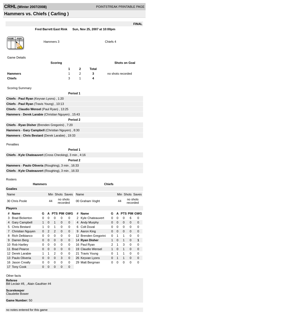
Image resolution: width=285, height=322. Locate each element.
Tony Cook (19, 266)
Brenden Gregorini (50, 125)
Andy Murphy (90, 222)
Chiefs (109, 41)
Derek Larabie (33, 114)
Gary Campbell (34, 130)
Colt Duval (88, 226)
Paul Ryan (25, 98)
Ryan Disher (27, 125)
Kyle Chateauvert (30, 155)
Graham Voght (90, 201)
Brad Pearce (20, 249)
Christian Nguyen (56, 114)
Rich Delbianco (22, 235)
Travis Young (44, 103)
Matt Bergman (90, 262)
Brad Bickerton (22, 218)
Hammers (50, 41)
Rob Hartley (20, 244)
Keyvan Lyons (44, 98)
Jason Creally (21, 262)
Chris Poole (19, 201)
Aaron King (88, 231)
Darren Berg (20, 240)
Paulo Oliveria (33, 165)
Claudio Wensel (29, 109)
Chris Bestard (33, 135)
